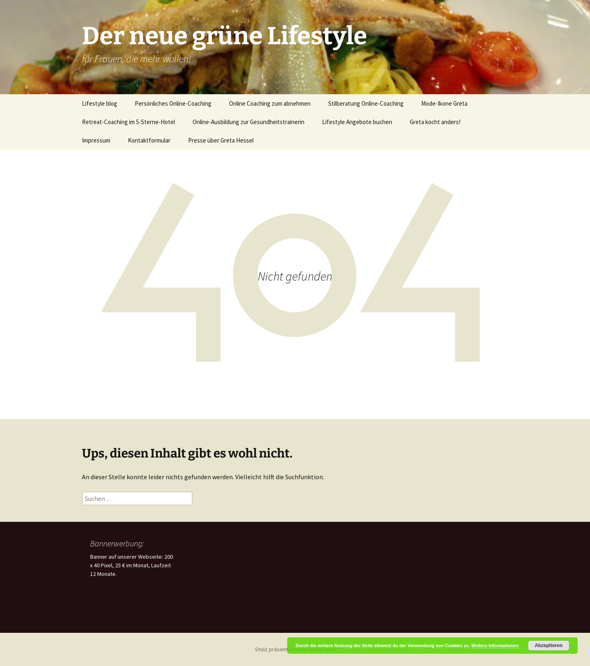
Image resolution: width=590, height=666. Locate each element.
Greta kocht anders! (435, 122)
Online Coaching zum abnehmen (270, 103)
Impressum (96, 140)
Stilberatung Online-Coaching (366, 103)
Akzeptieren (549, 645)
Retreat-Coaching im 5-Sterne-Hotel (128, 122)
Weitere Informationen (495, 645)
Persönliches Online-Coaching (173, 103)
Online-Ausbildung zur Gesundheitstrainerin (248, 122)
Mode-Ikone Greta (444, 103)
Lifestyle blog (99, 103)
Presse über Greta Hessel (221, 140)
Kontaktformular (149, 140)
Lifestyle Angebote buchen (357, 122)
